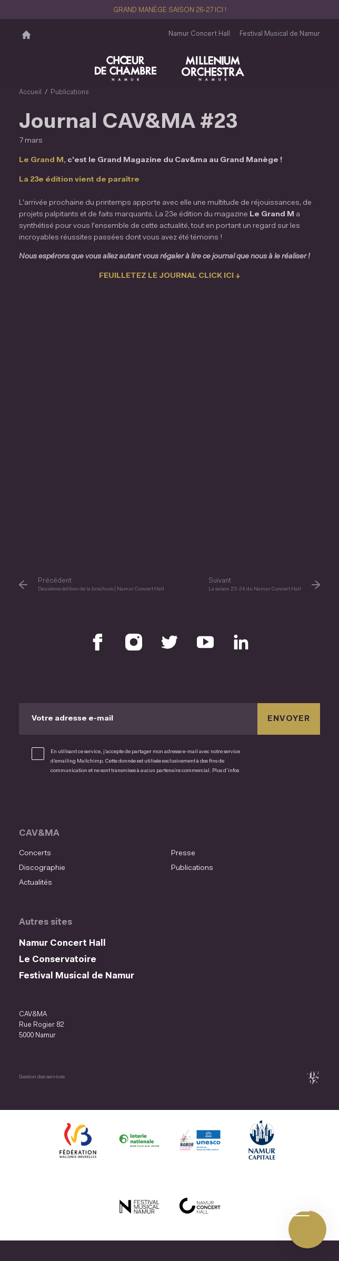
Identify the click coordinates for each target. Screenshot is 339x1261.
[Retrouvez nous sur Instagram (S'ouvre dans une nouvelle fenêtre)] (134, 638)
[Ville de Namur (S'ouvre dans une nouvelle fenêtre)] (261, 1138)
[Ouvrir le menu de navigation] (307, 1229)
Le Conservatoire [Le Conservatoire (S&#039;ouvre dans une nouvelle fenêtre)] (57, 954)
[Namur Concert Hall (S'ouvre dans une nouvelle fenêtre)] (200, 1203)
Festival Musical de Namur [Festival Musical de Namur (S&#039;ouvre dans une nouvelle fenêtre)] (280, 34)
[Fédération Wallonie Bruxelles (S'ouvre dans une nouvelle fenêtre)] (78, 1138)
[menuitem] (92, 849)
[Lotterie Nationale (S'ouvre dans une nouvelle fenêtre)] (139, 1138)
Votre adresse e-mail (71, 715)
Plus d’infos (225, 766)
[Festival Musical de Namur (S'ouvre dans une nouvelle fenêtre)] (139, 1203)
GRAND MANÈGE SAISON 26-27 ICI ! (169, 10)
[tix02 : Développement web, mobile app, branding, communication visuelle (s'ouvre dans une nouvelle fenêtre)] (313, 1073)
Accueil (30, 92)
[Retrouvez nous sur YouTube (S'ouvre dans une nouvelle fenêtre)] (205, 638)
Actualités (35, 878)
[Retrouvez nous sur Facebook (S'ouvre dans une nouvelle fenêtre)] (98, 638)
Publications (70, 92)
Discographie (41, 863)
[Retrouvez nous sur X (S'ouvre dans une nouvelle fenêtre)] (169, 638)
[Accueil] (26, 34)
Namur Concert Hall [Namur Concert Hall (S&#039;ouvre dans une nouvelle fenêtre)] (199, 34)
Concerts (34, 849)
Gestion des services (42, 1072)
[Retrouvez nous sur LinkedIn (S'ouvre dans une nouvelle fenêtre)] (241, 638)
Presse (182, 849)
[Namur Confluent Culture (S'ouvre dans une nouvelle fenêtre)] (200, 1138)
